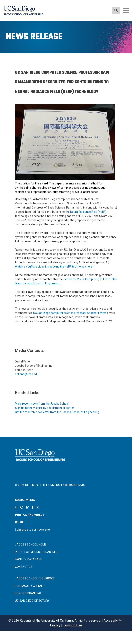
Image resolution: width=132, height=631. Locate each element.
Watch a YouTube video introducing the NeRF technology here (53, 266)
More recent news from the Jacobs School (42, 403)
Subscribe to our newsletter (33, 529)
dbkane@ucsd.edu (26, 374)
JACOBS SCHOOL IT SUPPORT (35, 578)
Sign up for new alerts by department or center (44, 407)
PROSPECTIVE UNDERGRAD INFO (36, 552)
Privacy (55, 625)
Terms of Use (72, 625)
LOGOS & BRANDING (28, 593)
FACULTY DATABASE (28, 559)
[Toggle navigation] (126, 10)
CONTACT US (23, 566)
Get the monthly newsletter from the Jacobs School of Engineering (57, 412)
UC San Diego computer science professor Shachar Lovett (69, 312)
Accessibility (113, 620)
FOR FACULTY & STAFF (29, 585)
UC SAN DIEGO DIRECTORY (32, 600)
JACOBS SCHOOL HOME (31, 544)
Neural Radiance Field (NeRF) (88, 211)
